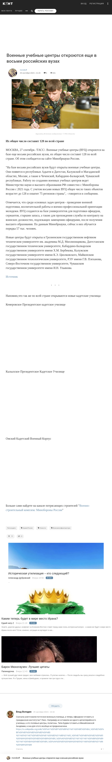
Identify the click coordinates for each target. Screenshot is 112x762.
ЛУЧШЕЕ (18, 11)
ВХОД (84, 4)
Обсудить (55, 706)
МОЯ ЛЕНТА (6, 11)
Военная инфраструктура (60, 528)
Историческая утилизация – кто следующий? (38, 573)
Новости (42, 528)
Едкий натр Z (7, 623)
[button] (108, 3)
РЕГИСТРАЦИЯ (97, 4)
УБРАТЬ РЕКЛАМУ (45, 11)
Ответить (19, 749)
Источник (12, 276)
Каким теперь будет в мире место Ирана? (29, 618)
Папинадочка (7, 671)
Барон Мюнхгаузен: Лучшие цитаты (25, 666)
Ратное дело (11, 528)
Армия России (27, 528)
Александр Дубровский (19, 578)
